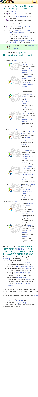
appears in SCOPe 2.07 (23, 278)
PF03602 (26, 36)
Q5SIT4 (16, 49)
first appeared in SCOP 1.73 (24, 266)
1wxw (15, 60)
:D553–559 (13, 301)
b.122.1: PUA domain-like (24, 26)
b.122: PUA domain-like (19, 16)
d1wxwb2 (24, 70)
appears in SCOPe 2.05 (23, 272)
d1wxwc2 (30, 70)
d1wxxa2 (27, 137)
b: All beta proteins (18, 14)
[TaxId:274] (31, 45)
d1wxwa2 (28, 68)
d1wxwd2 (24, 72)
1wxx (15, 129)
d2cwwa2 (32, 211)
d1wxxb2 (23, 139)
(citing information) (21, 303)
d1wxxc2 (29, 139)
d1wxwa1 (24, 90)
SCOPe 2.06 (12, 12)
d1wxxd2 (23, 141)
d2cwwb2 (25, 213)
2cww (15, 201)
